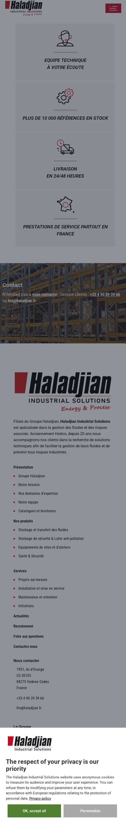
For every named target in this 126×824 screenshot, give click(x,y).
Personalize (90, 811)
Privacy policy (40, 798)
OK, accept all (34, 811)
